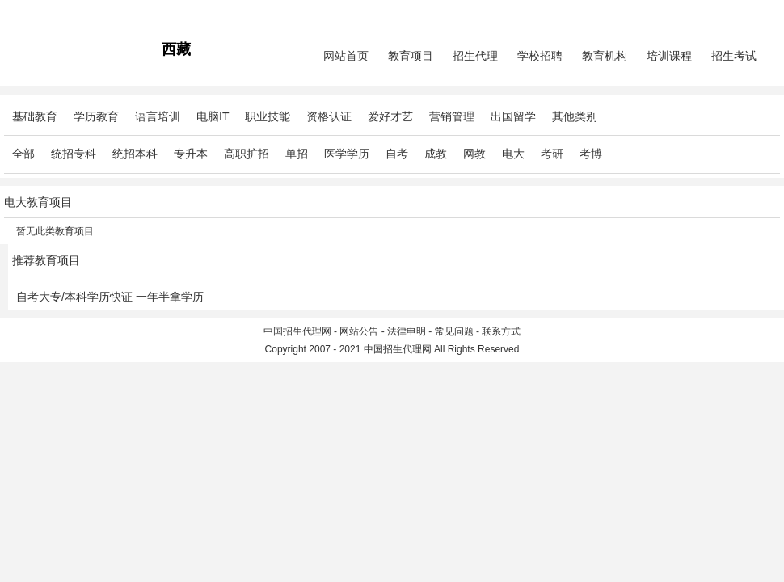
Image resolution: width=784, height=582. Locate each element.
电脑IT (212, 116)
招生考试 (734, 55)
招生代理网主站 (38, 13)
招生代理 (475, 55)
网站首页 (346, 55)
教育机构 (604, 55)
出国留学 (513, 116)
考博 (591, 153)
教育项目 (410, 55)
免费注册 (760, 13)
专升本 (191, 153)
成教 (435, 153)
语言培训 (157, 116)
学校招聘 (540, 55)
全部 (23, 153)
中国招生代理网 (297, 331)
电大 (513, 153)
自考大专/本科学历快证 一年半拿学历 (110, 296)
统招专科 (73, 153)
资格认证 (329, 116)
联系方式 (501, 331)
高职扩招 (246, 153)
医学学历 (346, 153)
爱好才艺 (390, 116)
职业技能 (267, 116)
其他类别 (574, 116)
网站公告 (358, 331)
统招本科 (135, 153)
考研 (552, 153)
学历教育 (96, 116)
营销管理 (451, 116)
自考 (397, 153)
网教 (474, 153)
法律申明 (406, 331)
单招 (296, 153)
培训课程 (669, 55)
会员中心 (719, 13)
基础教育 (34, 116)
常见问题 (454, 331)
